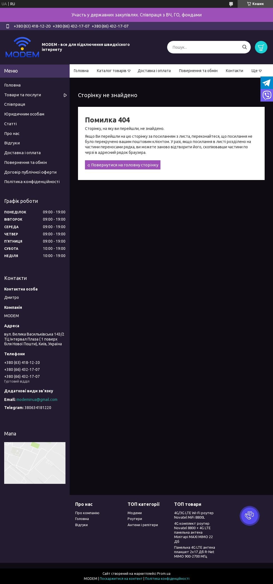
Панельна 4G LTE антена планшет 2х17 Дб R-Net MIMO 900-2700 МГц (194, 551)
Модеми (135, 513)
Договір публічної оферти (30, 172)
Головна (81, 70)
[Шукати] (244, 47)
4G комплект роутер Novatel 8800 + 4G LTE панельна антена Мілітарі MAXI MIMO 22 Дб (193, 532)
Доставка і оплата (154, 70)
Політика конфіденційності (32, 181)
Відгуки (12, 143)
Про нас (12, 133)
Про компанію (87, 513)
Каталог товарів (111, 70)
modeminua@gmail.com (36, 399)
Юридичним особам (24, 114)
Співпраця (14, 104)
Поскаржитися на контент (121, 578)
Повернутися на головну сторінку (124, 164)
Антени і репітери (143, 525)
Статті (10, 123)
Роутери (135, 519)
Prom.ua (163, 573)
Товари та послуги (22, 94)
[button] (249, 515)
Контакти (234, 70)
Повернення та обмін (198, 70)
